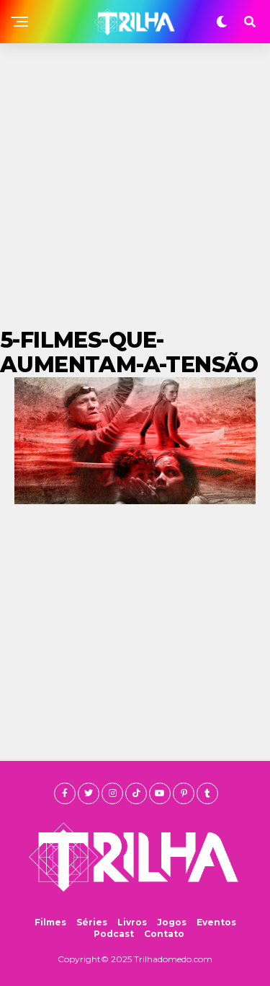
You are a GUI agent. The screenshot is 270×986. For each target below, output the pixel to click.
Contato (164, 933)
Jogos (171, 922)
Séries (91, 922)
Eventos (216, 922)
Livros (132, 922)
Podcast (114, 933)
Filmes (50, 922)
